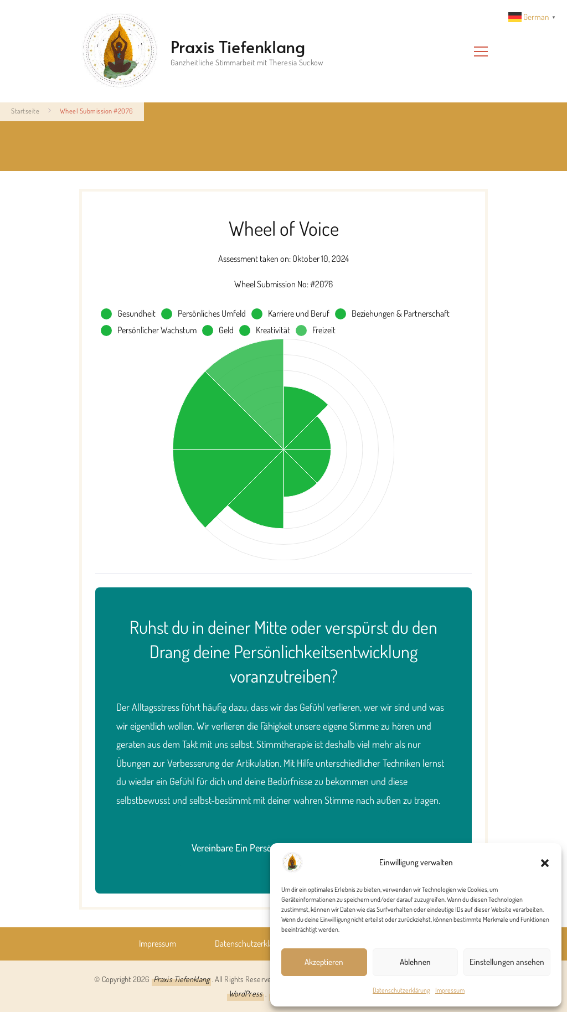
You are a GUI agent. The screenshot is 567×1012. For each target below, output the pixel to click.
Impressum (450, 990)
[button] (544, 862)
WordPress (245, 993)
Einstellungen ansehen (507, 962)
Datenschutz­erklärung (401, 990)
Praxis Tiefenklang (238, 46)
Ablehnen (415, 962)
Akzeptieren (324, 962)
